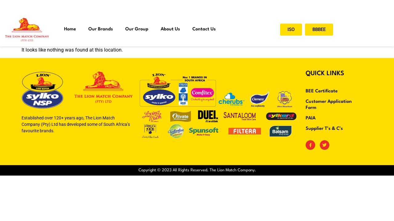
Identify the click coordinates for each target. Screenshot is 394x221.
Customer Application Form (329, 104)
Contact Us (204, 29)
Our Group (136, 29)
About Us (170, 29)
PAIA (311, 118)
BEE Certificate (322, 91)
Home (70, 29)
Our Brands (100, 29)
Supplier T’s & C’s (324, 128)
